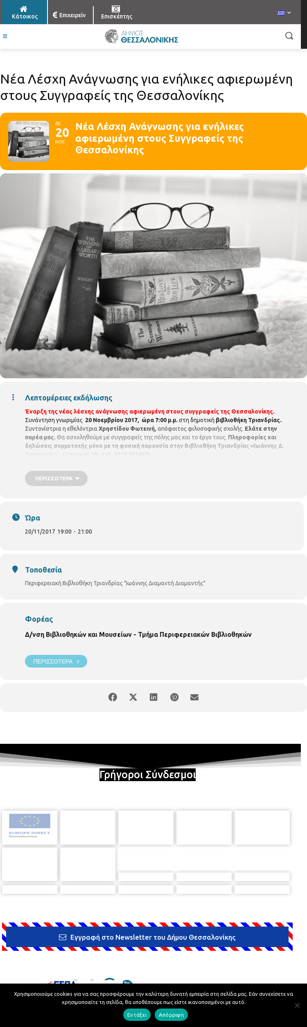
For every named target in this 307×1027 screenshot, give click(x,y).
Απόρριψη (171, 1015)
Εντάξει (137, 1015)
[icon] (76, 939)
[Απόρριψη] (297, 1005)
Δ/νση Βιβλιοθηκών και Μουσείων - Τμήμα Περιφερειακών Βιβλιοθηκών (138, 634)
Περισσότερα (56, 661)
